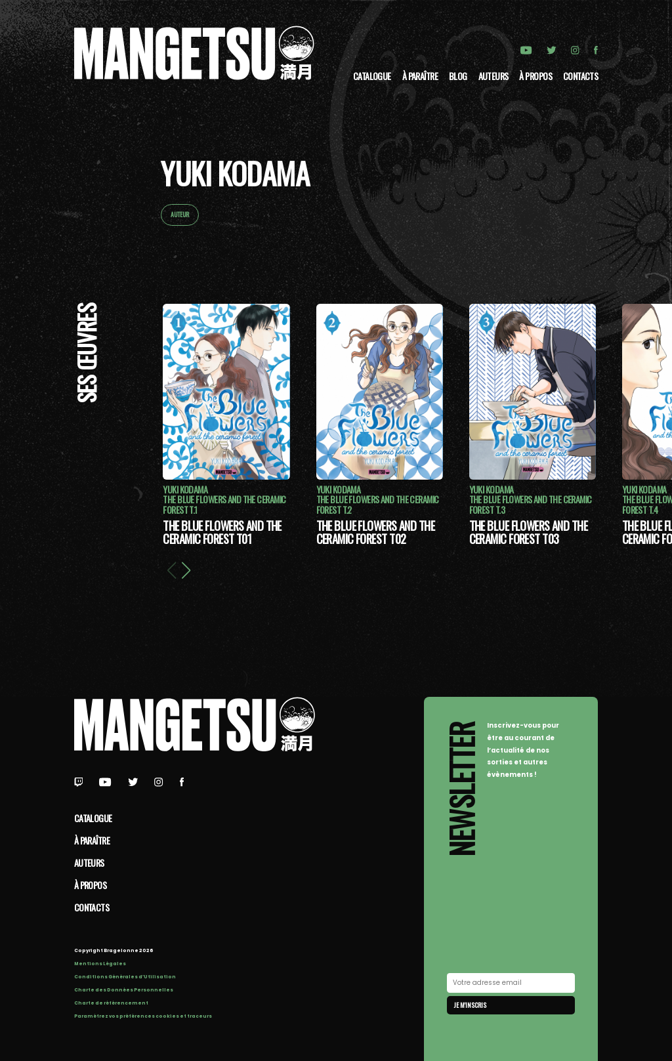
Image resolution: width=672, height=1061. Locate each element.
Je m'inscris (470, 1005)
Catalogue (372, 76)
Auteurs (493, 76)
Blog (458, 76)
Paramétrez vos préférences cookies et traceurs (143, 1016)
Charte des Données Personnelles (123, 990)
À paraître (420, 76)
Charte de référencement (111, 1003)
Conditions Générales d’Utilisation (125, 977)
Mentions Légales (100, 964)
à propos (535, 76)
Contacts (580, 76)
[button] (185, 569)
